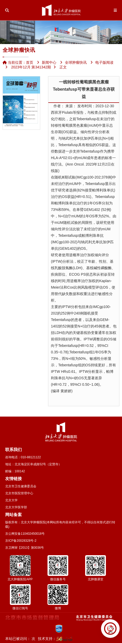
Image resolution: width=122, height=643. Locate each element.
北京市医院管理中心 (19, 493)
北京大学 (11, 500)
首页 (29, 62)
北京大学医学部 (16, 507)
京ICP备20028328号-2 (20, 540)
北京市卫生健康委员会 (20, 486)
